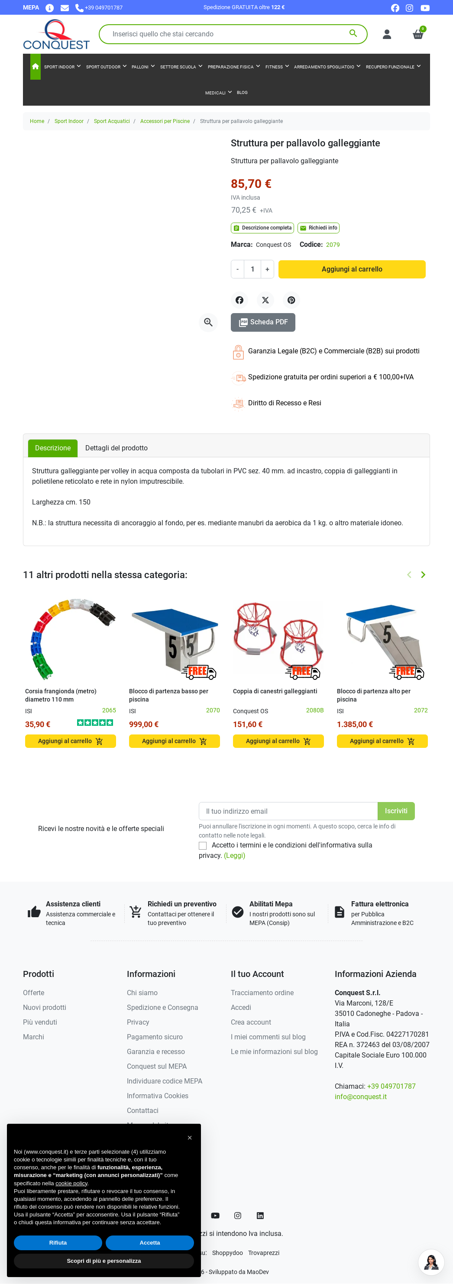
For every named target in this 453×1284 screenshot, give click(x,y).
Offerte (33, 993)
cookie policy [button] (71, 1183)
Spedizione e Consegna (162, 1007)
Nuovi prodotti (44, 1007)
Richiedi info (318, 228)
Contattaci (143, 1110)
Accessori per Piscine (165, 121)
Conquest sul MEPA (157, 1066)
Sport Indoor (69, 121)
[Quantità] (252, 269)
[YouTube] (215, 1215)
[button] (418, 34)
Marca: (242, 244)
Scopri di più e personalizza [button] (104, 1261)
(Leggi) (235, 855)
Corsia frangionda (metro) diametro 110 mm (61, 695)
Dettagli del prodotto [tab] (116, 448)
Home (37, 121)
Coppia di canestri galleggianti (275, 691)
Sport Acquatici (112, 121)
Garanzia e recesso (156, 1052)
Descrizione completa (262, 228)
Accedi (241, 1007)
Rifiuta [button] (58, 1242)
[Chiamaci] (99, 7)
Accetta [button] (150, 1242)
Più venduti (40, 1022)
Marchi (33, 1037)
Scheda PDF (263, 322)
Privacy (138, 1022)
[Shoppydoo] (227, 1252)
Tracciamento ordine (262, 993)
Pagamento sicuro (155, 1037)
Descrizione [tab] (53, 448)
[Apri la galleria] (208, 322)
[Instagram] (238, 1215)
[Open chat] (431, 1262)
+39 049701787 (391, 1086)
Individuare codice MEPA (164, 1081)
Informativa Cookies (157, 1096)
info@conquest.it (361, 1097)
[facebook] (395, 7)
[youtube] (425, 7)
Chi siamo (142, 993)
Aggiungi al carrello (352, 269)
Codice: (311, 244)
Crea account (251, 1022)
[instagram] (410, 7)
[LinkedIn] (260, 1215)
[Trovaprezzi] (263, 1252)
